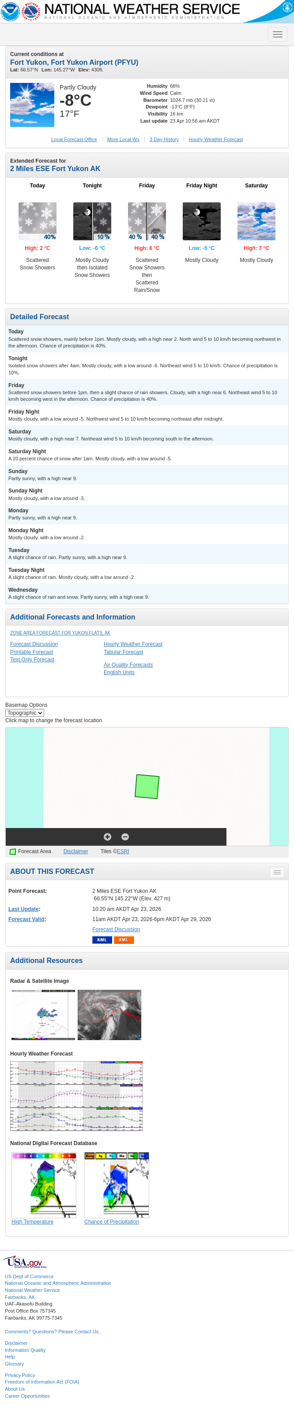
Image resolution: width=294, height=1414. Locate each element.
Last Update (23, 909)
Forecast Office (74, 139)
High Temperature (32, 1222)
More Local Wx (123, 139)
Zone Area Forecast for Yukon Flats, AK (60, 633)
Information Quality (25, 1350)
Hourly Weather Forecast (133, 644)
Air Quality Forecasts (128, 665)
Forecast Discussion (34, 644)
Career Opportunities (27, 1396)
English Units (119, 672)
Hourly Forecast (216, 139)
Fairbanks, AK (20, 1297)
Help (10, 1356)
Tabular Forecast (123, 652)
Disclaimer (76, 851)
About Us (15, 1389)
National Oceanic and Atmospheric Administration (58, 1283)
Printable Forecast (31, 652)
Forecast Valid (26, 919)
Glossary (14, 1363)
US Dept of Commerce (29, 1276)
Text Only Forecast (32, 660)
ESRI (123, 851)
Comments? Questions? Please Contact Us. (52, 1331)
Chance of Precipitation (111, 1222)
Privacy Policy (20, 1375)
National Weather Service (32, 1290)
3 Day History (164, 139)
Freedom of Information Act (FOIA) (42, 1381)
